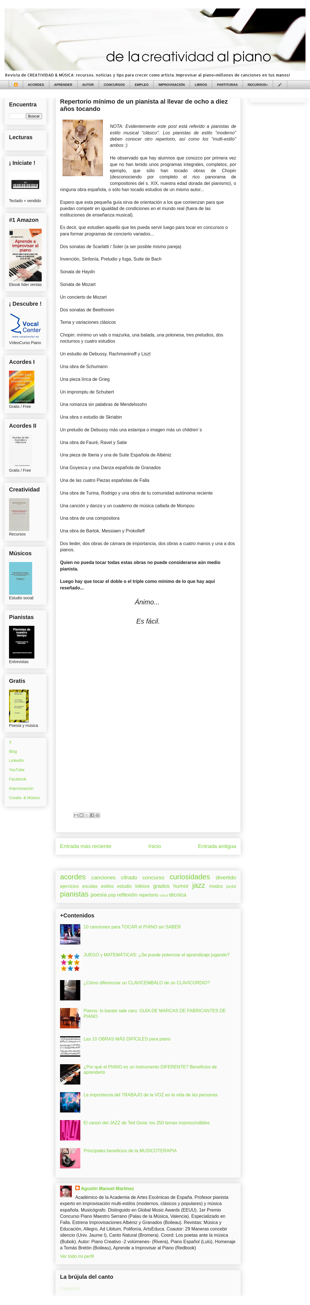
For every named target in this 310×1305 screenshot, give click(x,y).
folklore (142, 886)
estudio (124, 886)
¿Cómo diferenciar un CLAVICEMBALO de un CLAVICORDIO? (146, 982)
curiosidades (190, 877)
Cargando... (72, 1288)
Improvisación (21, 788)
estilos (107, 886)
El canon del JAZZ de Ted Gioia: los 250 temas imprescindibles (146, 1122)
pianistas (74, 894)
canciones (103, 877)
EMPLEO (142, 84)
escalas (90, 886)
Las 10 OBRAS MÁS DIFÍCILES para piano (126, 1039)
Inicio (155, 846)
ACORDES (36, 84)
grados (161, 886)
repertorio (148, 895)
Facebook (17, 779)
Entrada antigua (217, 846)
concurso (153, 877)
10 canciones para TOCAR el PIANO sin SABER (132, 926)
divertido (226, 877)
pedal (231, 886)
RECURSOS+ (258, 84)
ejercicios (69, 886)
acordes (73, 877)
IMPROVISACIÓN (171, 84)
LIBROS (201, 84)
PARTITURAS (227, 84)
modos (216, 886)
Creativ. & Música (24, 797)
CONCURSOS (114, 84)
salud (164, 895)
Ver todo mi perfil (77, 1256)
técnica (177, 895)
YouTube (17, 770)
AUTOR (88, 84)
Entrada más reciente (85, 846)
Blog (13, 751)
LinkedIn (16, 760)
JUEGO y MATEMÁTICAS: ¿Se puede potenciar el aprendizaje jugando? (156, 954)
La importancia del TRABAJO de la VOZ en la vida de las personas (150, 1094)
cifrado (129, 877)
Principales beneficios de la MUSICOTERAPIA (130, 1150)
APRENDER (63, 84)
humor (181, 886)
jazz (198, 885)
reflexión (127, 895)
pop (112, 895)
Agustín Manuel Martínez (107, 1188)
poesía (98, 895)
